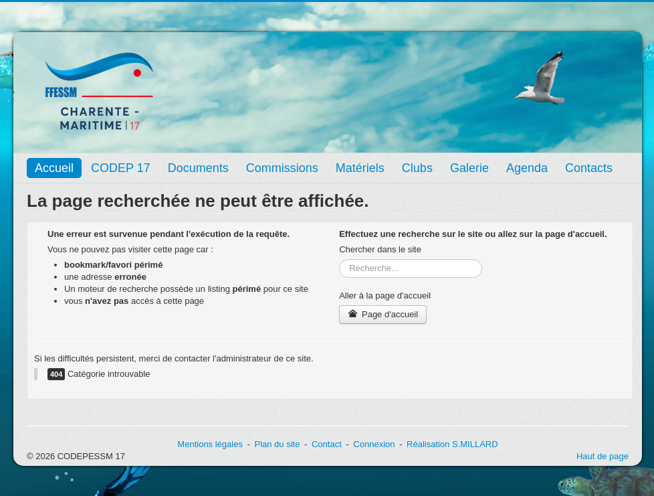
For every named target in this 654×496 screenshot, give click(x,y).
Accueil (54, 168)
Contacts (589, 168)
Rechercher (339, 259)
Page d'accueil (383, 314)
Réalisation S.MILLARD (452, 444)
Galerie (469, 168)
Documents (198, 168)
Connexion (374, 444)
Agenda (527, 168)
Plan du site (277, 444)
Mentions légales (210, 444)
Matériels (360, 168)
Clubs (417, 168)
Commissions (282, 168)
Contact (327, 444)
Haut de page (602, 456)
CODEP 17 (120, 168)
